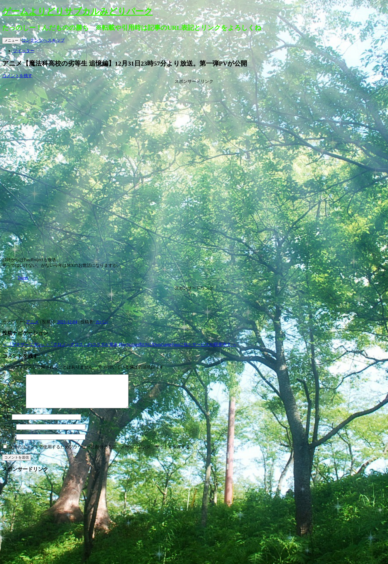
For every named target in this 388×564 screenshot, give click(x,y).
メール (8, 433)
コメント (13, 413)
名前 (6, 423)
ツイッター (23, 50)
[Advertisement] (194, 118)
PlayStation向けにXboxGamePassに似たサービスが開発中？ (177, 344)
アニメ (32, 322)
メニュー (11, 40)
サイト (8, 443)
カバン (101, 322)
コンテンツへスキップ (43, 40)
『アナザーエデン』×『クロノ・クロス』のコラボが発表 (60, 344)
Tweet (23, 277)
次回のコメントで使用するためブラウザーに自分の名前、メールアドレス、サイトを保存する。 (101, 453)
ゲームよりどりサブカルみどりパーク (77, 11)
